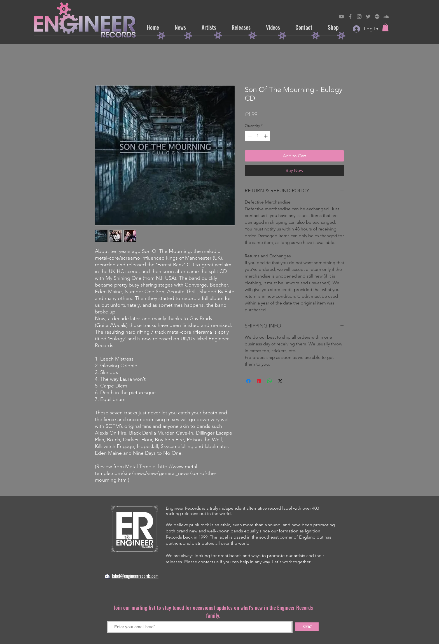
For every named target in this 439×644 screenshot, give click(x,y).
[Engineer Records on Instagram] (359, 16)
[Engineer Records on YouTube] (341, 16)
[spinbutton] (258, 136)
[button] (385, 27)
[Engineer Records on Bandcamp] (377, 16)
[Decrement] (249, 136)
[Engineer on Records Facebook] (350, 16)
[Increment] (266, 136)
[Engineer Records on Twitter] (368, 16)
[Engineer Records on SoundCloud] (386, 16)
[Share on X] (280, 381)
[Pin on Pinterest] (259, 381)
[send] (307, 626)
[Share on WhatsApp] (269, 381)
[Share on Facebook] (248, 381)
